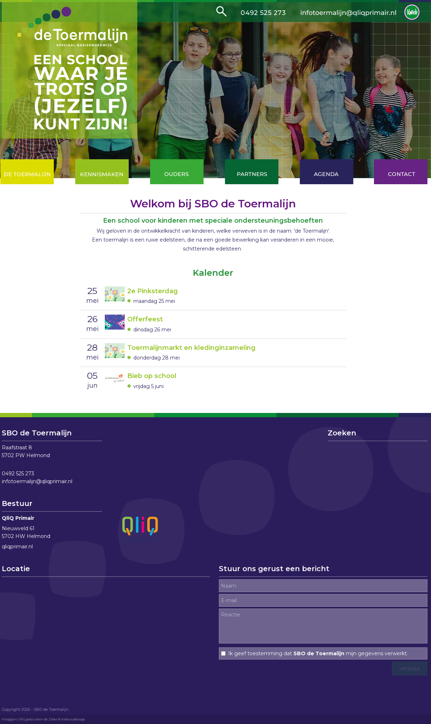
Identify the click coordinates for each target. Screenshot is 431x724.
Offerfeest (145, 319)
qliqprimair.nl (17, 546)
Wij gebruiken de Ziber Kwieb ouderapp (52, 719)
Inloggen (9, 719)
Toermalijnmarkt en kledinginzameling (191, 348)
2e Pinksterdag (152, 291)
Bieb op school (151, 376)
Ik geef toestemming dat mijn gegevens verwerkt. (318, 653)
